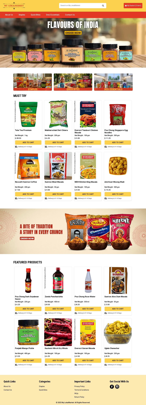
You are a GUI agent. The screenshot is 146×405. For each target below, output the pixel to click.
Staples (22, 15)
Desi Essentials (52, 15)
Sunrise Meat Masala (54, 182)
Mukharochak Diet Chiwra (56, 130)
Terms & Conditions (81, 390)
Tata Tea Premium (23, 130)
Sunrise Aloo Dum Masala (115, 297)
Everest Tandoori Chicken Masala (86, 131)
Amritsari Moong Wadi (114, 182)
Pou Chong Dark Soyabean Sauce (27, 298)
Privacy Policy (79, 386)
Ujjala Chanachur (111, 348)
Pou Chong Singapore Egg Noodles (116, 131)
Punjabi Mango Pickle (24, 348)
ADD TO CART (28, 142)
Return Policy (79, 397)
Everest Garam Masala (85, 348)
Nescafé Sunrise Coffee (26, 182)
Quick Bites (35, 15)
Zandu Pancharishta (54, 297)
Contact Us (70, 15)
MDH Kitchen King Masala (86, 182)
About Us (9, 15)
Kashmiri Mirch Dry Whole (56, 348)
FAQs (76, 393)
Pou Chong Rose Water (85, 297)
